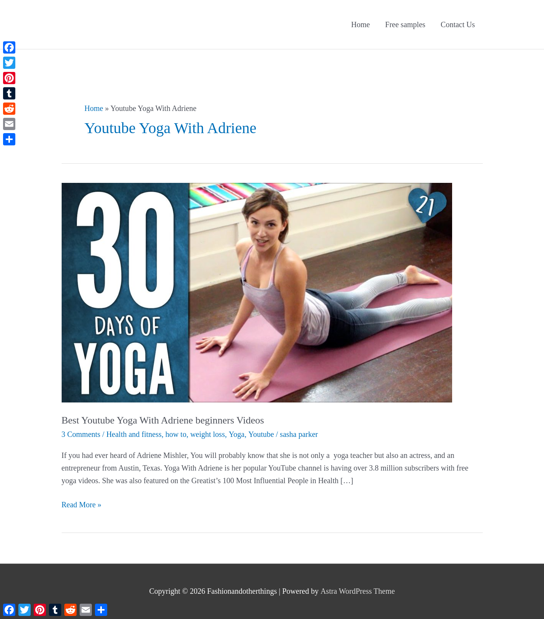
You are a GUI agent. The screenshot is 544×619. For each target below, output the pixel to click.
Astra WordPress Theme (357, 591)
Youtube (261, 434)
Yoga (236, 434)
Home (360, 24)
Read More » (81, 504)
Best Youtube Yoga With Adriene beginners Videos (163, 420)
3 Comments (81, 434)
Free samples (405, 24)
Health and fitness (134, 434)
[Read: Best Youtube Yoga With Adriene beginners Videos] (257, 292)
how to (175, 434)
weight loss (207, 434)
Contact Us (458, 24)
